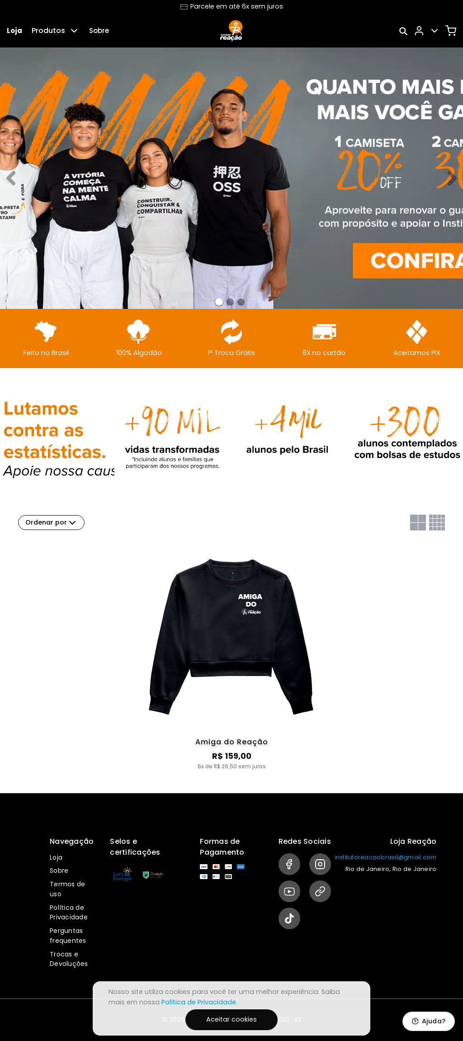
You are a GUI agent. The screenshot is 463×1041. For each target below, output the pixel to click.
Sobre (99, 30)
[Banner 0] (219, 302)
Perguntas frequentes (68, 935)
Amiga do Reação (231, 742)
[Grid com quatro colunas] (437, 522)
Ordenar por (51, 522)
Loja (14, 30)
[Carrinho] (450, 30)
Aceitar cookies (231, 1019)
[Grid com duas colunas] (418, 522)
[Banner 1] (230, 302)
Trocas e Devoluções (69, 959)
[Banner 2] (241, 302)
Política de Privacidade (69, 912)
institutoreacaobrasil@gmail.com (386, 857)
